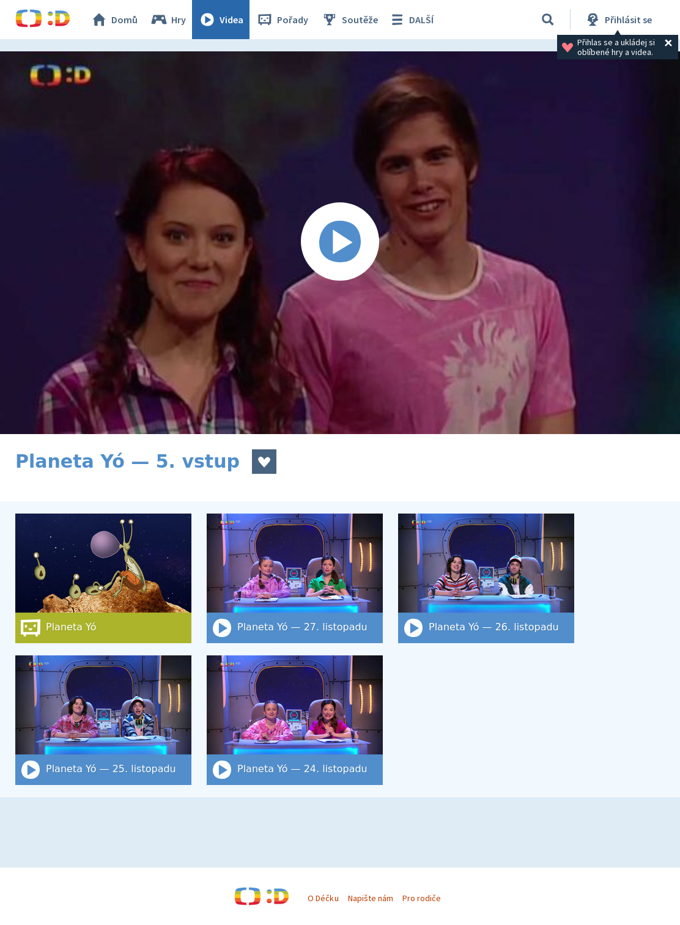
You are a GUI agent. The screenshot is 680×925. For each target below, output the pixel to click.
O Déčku (323, 898)
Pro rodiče (421, 898)
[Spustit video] (340, 242)
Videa (220, 19)
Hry (168, 19)
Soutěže (349, 19)
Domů (114, 19)
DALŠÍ (411, 19)
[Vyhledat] (548, 19)
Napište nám (370, 898)
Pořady (282, 19)
